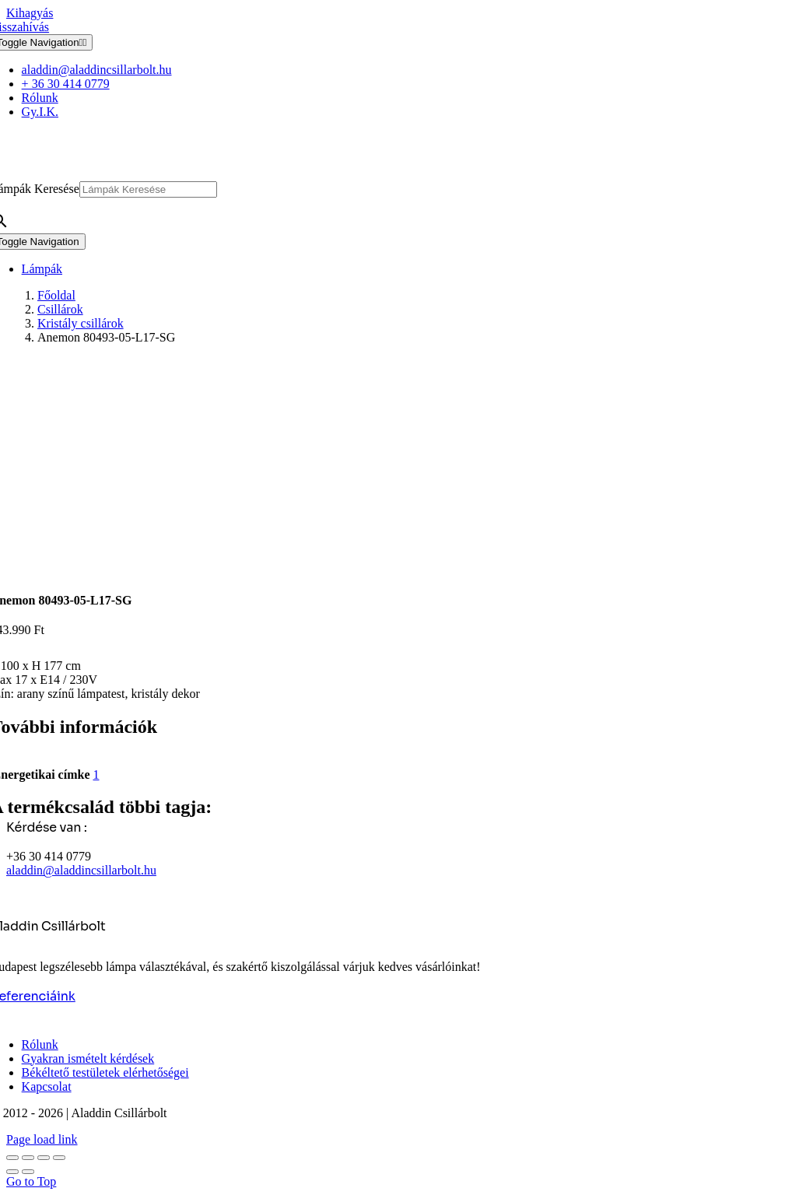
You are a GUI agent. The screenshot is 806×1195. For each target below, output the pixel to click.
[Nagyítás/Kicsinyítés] (12, 1157)
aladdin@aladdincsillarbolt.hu (81, 870)
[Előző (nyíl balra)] (12, 1171)
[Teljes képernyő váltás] (28, 1157)
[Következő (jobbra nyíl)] (28, 1171)
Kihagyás (29, 12)
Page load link (42, 1139)
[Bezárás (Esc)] (59, 1157)
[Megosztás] (43, 1157)
